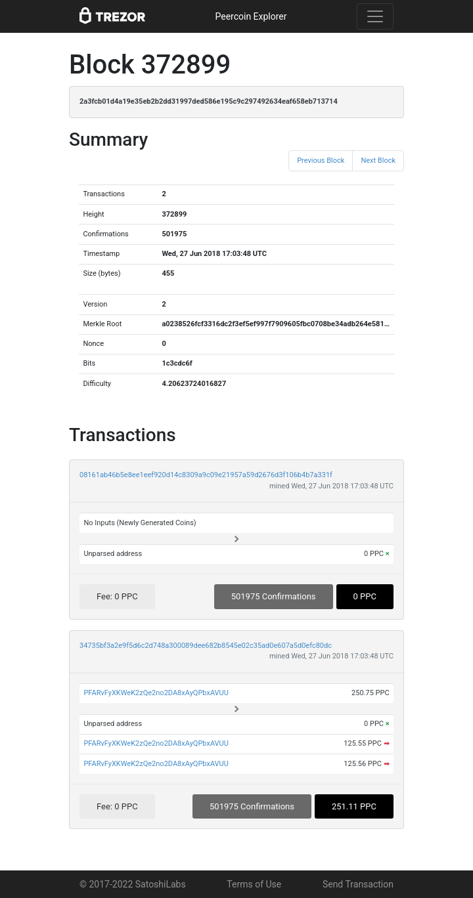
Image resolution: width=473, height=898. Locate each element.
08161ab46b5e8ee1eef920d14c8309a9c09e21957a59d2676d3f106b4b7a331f (205, 475)
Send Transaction (358, 884)
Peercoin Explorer (250, 16)
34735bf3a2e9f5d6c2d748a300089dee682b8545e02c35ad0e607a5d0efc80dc (205, 645)
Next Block (378, 160)
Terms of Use (254, 884)
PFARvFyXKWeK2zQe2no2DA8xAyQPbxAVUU (156, 693)
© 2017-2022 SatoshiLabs (132, 884)
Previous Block (320, 160)
